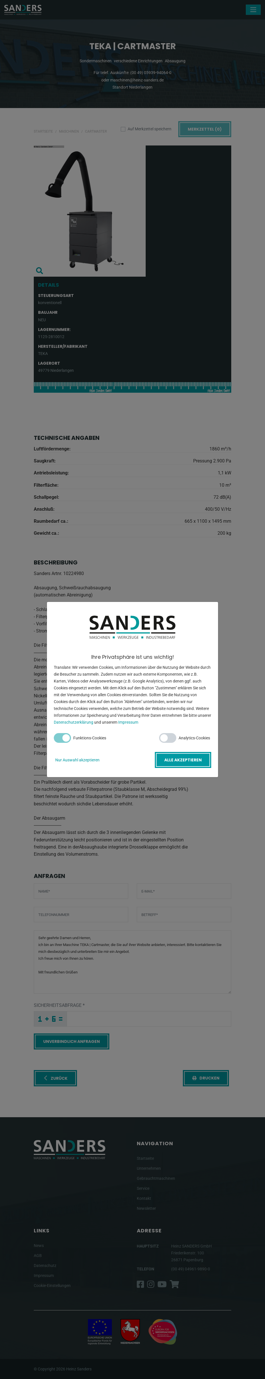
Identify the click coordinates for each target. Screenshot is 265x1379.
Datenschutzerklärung (73, 722)
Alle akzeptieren (183, 760)
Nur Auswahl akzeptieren (77, 760)
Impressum (128, 722)
